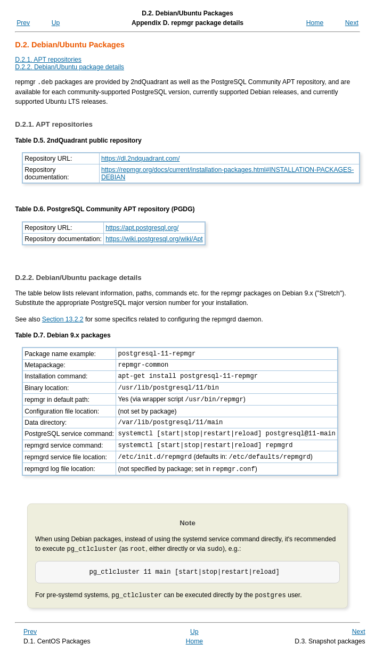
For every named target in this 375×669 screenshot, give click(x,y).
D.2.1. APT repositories (48, 59)
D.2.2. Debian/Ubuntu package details (69, 67)
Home (314, 23)
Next (351, 23)
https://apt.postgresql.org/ (141, 227)
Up (56, 23)
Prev (23, 23)
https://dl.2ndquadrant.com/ (140, 158)
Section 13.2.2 (63, 319)
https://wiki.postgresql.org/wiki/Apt (153, 238)
